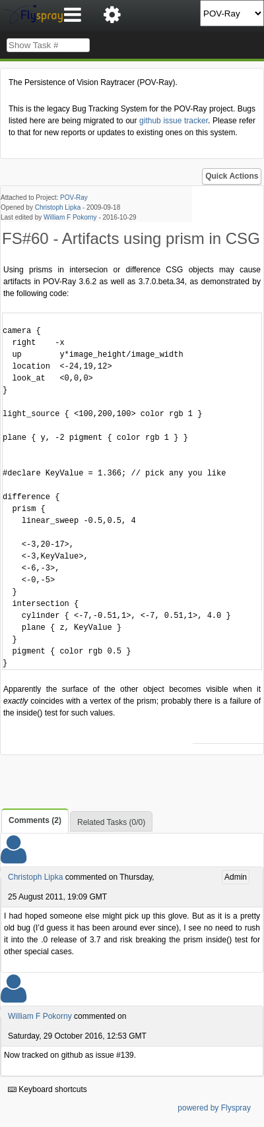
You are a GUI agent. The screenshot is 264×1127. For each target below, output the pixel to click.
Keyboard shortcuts (47, 1089)
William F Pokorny (70, 217)
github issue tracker (173, 120)
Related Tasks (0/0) (111, 822)
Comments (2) (35, 820)
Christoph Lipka (58, 207)
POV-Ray (74, 197)
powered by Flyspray (214, 1107)
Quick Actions (231, 176)
